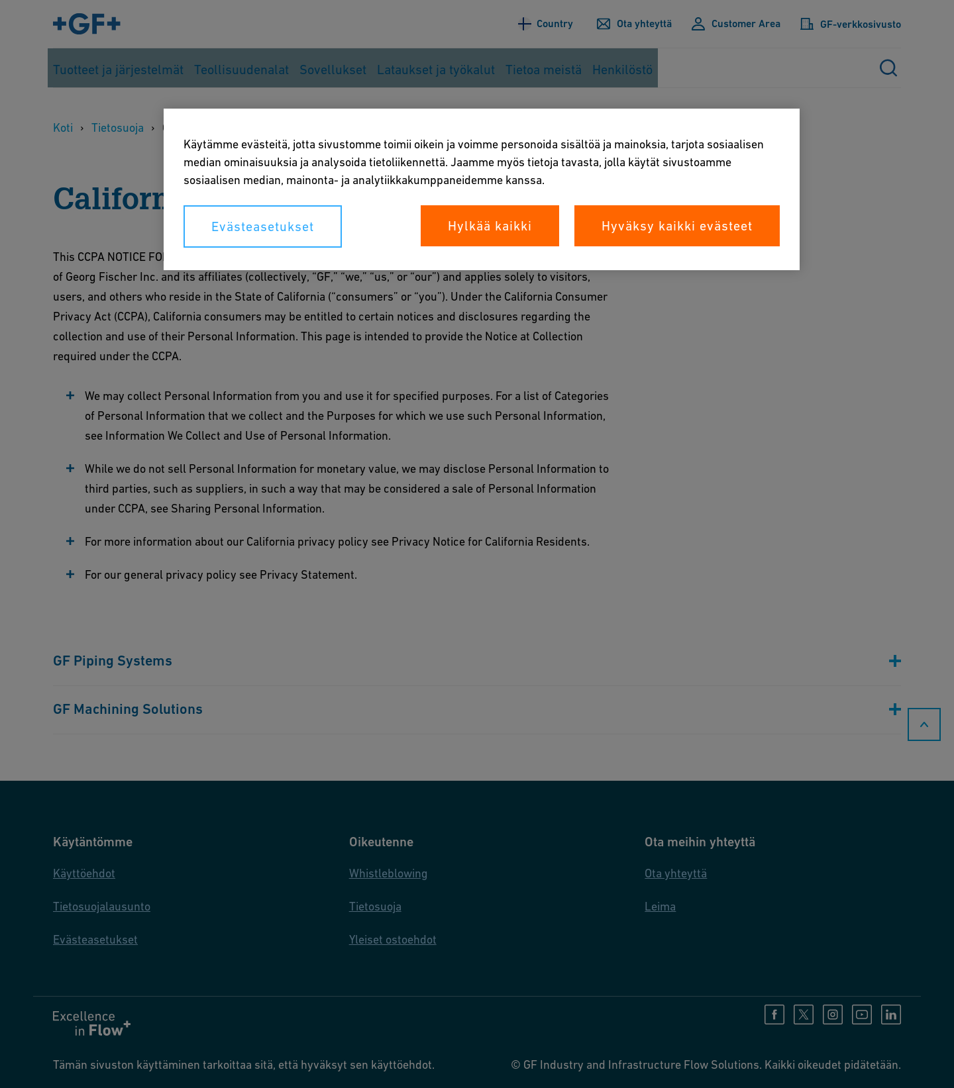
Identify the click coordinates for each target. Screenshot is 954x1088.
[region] (482, 189)
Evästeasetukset (262, 226)
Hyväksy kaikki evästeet (677, 226)
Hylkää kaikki (490, 226)
